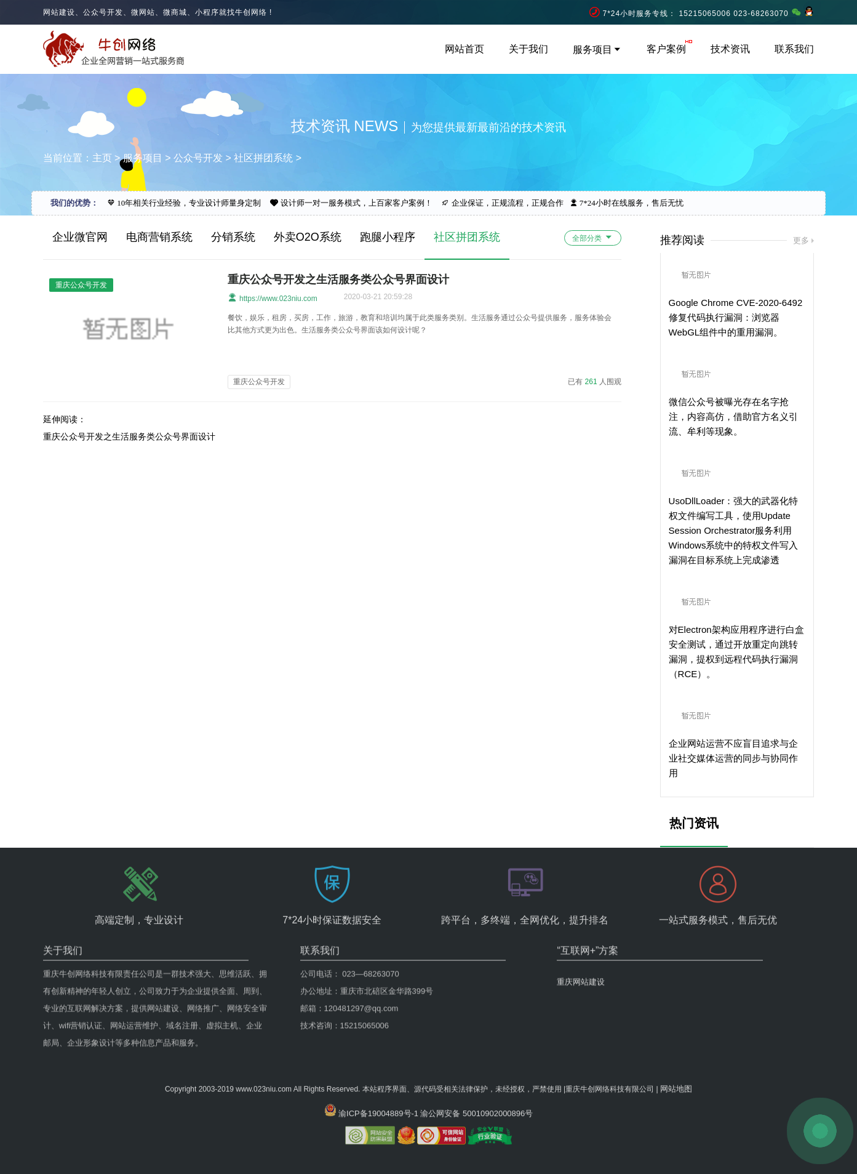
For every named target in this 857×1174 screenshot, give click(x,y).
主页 (102, 158)
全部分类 (592, 237)
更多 (801, 240)
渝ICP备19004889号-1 (378, 1084)
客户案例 (666, 49)
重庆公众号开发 (259, 381)
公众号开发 (198, 158)
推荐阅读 (682, 240)
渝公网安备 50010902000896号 (476, 1084)
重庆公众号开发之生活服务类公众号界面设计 (338, 279)
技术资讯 (730, 49)
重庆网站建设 (581, 940)
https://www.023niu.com (272, 297)
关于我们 (528, 49)
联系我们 (794, 49)
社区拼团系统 (263, 158)
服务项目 (597, 49)
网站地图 (676, 1059)
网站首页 (464, 49)
